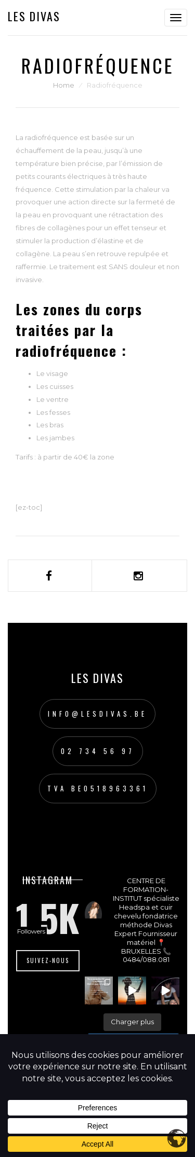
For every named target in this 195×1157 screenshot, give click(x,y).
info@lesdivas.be (97, 713)
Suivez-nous (48, 960)
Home (63, 85)
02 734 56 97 (98, 751)
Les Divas (34, 16)
